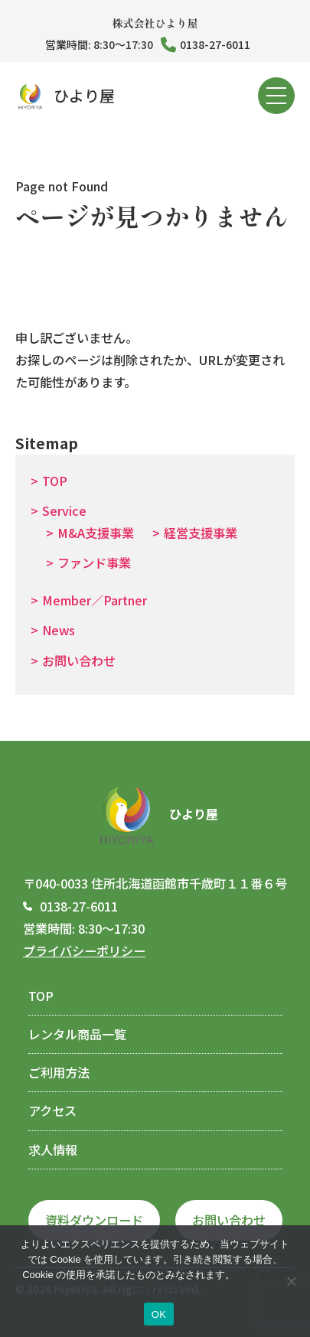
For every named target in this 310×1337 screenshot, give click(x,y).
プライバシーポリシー (84, 950)
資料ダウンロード (94, 1220)
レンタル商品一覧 (77, 1034)
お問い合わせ (79, 660)
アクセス (52, 1110)
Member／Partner (94, 600)
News (58, 630)
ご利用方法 (59, 1072)
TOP (54, 480)
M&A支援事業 (95, 532)
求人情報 (52, 1149)
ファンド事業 (94, 562)
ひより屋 (65, 96)
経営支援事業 (200, 532)
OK (159, 1314)
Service (64, 510)
